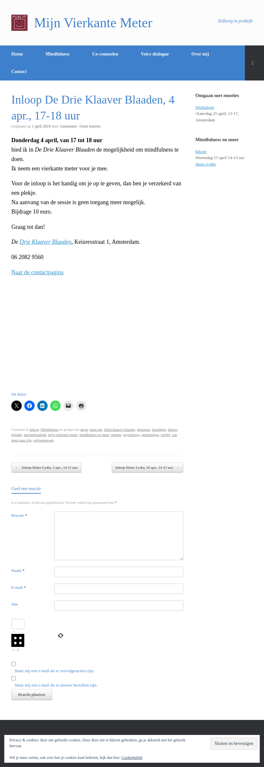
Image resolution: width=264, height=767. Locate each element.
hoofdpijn (159, 429)
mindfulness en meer (94, 435)
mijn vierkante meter (63, 435)
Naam (18, 570)
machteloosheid (35, 435)
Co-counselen (105, 54)
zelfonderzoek (43, 440)
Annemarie (68, 126)
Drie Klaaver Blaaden (46, 242)
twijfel (165, 435)
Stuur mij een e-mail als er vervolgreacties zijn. (54, 670)
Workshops (204, 107)
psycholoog (131, 435)
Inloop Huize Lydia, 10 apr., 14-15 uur (147, 467)
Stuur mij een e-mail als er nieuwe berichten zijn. (56, 685)
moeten (116, 435)
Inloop (34, 429)
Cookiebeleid (131, 757)
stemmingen (150, 435)
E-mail (18, 587)
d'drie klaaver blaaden (119, 429)
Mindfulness (58, 54)
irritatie (16, 435)
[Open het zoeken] (254, 62)
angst (84, 429)
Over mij (200, 54)
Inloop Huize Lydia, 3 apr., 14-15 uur (46, 467)
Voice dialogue (155, 54)
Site (14, 604)
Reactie (19, 515)
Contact (19, 71)
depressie (143, 429)
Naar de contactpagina (37, 272)
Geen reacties (90, 126)
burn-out (96, 429)
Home (17, 54)
